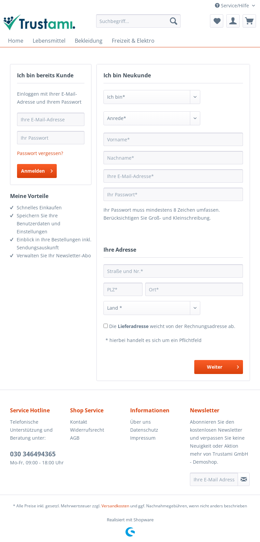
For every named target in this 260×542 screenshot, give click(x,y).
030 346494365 (33, 454)
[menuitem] (138, 21)
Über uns (140, 422)
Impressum (143, 438)
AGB (74, 438)
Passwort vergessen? (40, 153)
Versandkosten (115, 506)
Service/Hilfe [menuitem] (232, 5)
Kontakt (78, 422)
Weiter (223, 366)
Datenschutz (144, 430)
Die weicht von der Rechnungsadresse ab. (172, 326)
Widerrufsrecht (87, 430)
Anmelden (37, 170)
